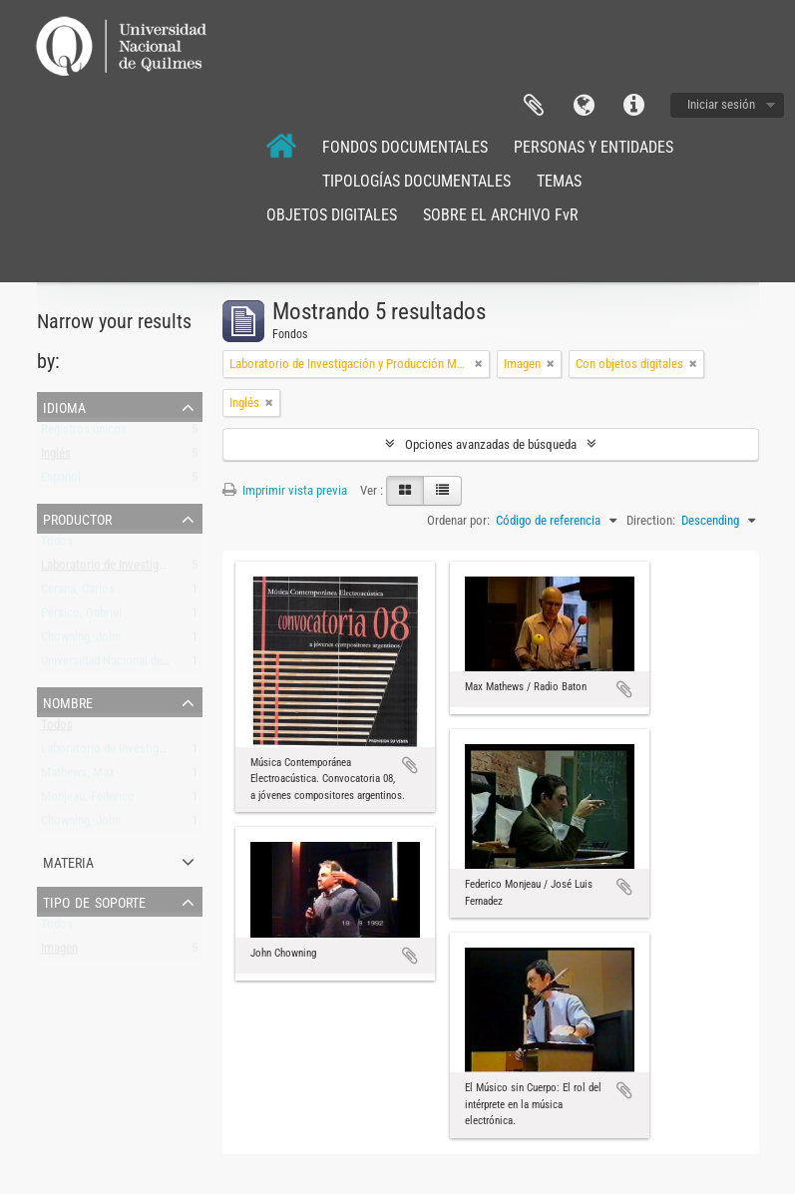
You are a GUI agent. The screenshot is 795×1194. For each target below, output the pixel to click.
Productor (77, 518)
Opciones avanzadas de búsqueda (491, 444)
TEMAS (559, 181)
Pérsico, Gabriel (81, 616)
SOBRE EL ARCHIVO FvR (501, 214)
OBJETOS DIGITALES (331, 214)
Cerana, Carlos (78, 593)
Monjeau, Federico (88, 800)
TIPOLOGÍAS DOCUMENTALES (416, 181)
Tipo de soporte (94, 901)
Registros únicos (84, 433)
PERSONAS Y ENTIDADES (593, 147)
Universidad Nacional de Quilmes (124, 664)
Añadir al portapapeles (410, 765)
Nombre (68, 701)
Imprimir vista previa (284, 490)
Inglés (56, 457)
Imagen (59, 952)
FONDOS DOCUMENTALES (405, 147)
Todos (57, 545)
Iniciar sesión (721, 104)
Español (61, 481)
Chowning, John (81, 640)
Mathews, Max (78, 776)
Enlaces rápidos (633, 106)
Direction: (650, 520)
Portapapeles (534, 106)
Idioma (583, 106)
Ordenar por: (458, 520)
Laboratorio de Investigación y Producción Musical (169, 569)
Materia (68, 861)
